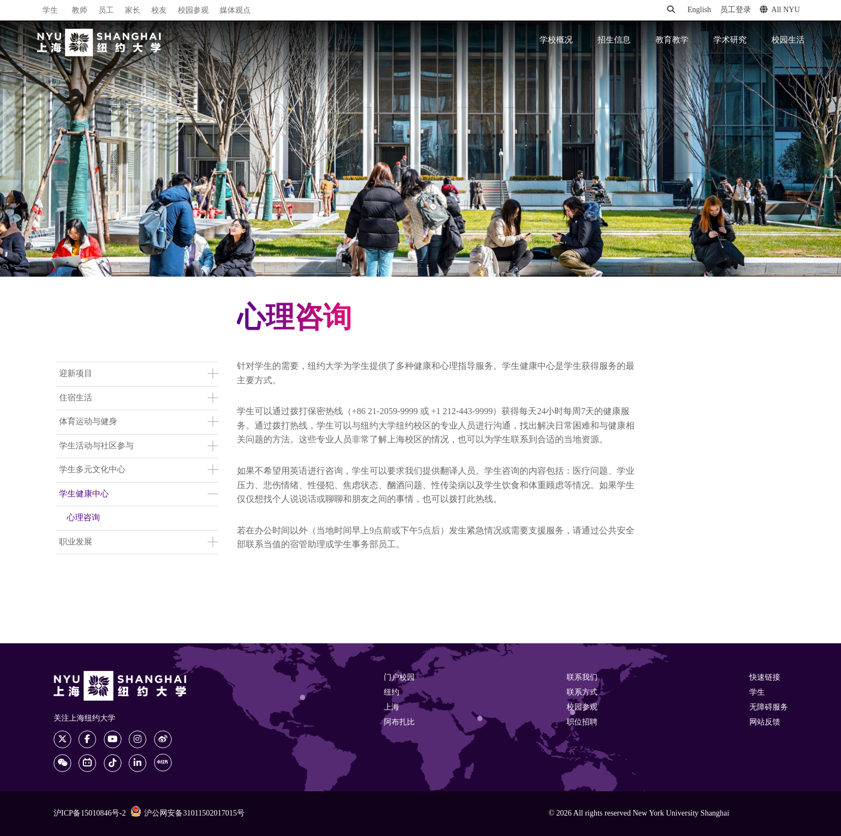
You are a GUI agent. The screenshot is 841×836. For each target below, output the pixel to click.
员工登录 (735, 10)
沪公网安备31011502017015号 (187, 813)
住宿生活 (75, 398)
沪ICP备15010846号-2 (90, 813)
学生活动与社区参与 (96, 446)
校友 (159, 11)
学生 (50, 10)
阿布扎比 (399, 722)
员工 (106, 11)
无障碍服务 (768, 707)
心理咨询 (83, 518)
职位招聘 (582, 722)
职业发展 (75, 542)
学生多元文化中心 (92, 469)
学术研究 (730, 40)
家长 (132, 11)
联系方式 (582, 693)
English (699, 10)
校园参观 (193, 11)
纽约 (391, 693)
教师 (79, 11)
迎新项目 (75, 373)
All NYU (780, 10)
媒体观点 (235, 11)
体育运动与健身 (88, 421)
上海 (391, 707)
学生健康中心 (84, 494)
